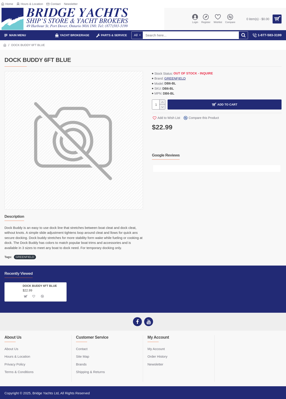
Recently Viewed (18, 273)
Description (14, 216)
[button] (156, 168)
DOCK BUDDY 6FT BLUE (40, 285)
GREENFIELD (175, 78)
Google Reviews (166, 155)
